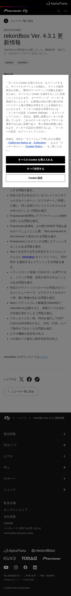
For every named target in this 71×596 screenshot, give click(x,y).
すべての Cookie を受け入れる (35, 159)
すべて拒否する (35, 168)
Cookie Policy (34, 146)
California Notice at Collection (27, 142)
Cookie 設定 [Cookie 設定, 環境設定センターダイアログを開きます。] (35, 178)
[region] (35, 131)
